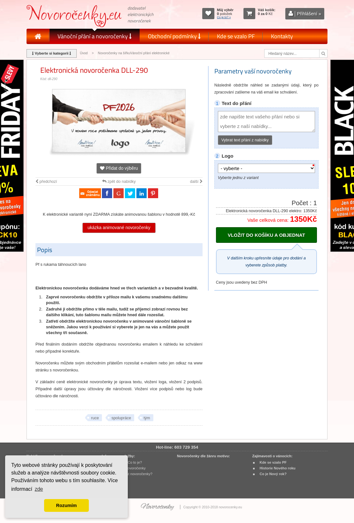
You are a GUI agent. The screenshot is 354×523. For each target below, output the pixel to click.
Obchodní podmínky (174, 36)
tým (147, 418)
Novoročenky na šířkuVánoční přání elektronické (134, 53)
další (196, 181)
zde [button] (39, 489)
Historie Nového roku (277, 468)
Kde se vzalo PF (236, 36)
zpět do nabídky (119, 181)
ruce (95, 418)
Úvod (84, 53)
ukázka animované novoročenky (119, 227)
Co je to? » (224, 17)
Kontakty (282, 36)
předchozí (46, 181)
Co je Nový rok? (273, 474)
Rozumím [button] (66, 505)
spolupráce (121, 418)
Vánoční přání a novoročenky (95, 36)
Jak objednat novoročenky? (130, 474)
